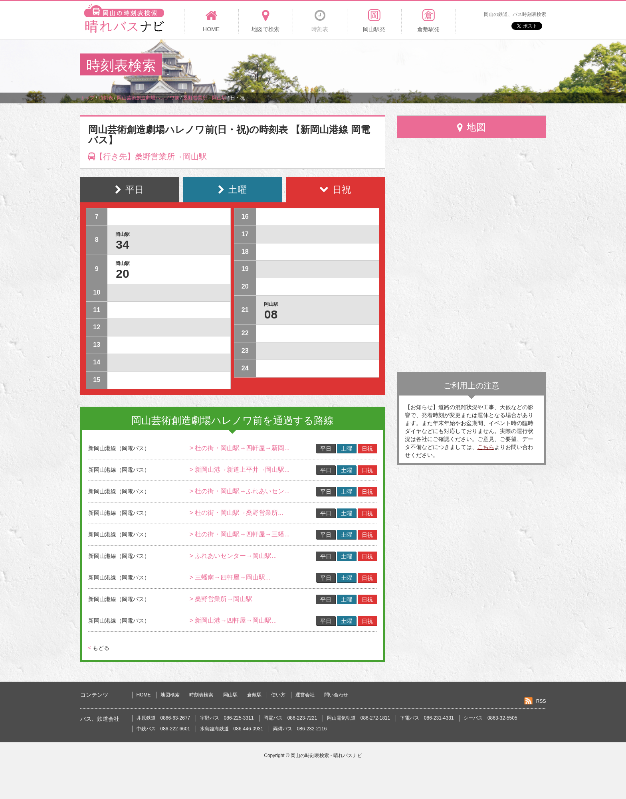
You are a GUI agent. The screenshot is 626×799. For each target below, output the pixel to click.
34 (122, 244)
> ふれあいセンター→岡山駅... (233, 555)
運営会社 (305, 695)
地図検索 (170, 695)
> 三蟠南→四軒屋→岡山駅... (229, 577)
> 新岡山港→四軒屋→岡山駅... (233, 620)
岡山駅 (230, 695)
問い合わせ (336, 695)
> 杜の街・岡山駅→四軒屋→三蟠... (239, 534)
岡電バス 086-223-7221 (290, 718)
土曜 (346, 448)
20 (122, 273)
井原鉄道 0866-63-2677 (163, 718)
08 (270, 314)
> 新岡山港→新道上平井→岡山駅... (239, 469)
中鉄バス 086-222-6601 (163, 729)
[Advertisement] (400, 65)
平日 (325, 448)
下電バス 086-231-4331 (427, 718)
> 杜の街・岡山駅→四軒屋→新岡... (239, 448)
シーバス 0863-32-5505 (490, 718)
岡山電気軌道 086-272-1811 (358, 718)
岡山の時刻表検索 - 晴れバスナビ (326, 755)
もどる (98, 648)
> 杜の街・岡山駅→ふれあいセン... (239, 491)
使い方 (278, 695)
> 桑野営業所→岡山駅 (220, 598)
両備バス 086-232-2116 (300, 729)
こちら (485, 447)
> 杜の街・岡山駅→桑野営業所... (236, 512)
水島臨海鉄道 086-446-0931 (231, 729)
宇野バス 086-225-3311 (227, 718)
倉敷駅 (254, 695)
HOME (144, 695)
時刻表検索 (201, 695)
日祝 (367, 448)
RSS (541, 701)
